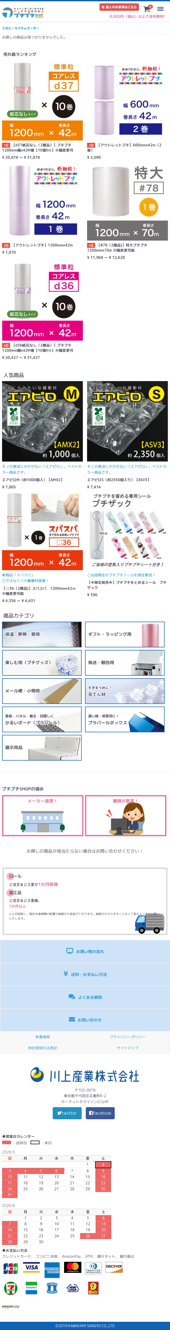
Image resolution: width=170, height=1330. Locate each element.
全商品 (6, 28)
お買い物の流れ (85, 951)
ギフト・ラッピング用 (110, 634)
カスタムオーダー (26, 28)
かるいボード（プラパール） (33, 720)
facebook (100, 1113)
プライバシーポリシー (128, 1036)
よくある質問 (85, 997)
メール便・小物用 (22, 691)
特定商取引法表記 (42, 1047)
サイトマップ (127, 1047)
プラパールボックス (107, 720)
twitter (67, 1113)
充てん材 (100, 691)
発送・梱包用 (101, 662)
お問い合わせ (85, 1019)
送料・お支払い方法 (85, 974)
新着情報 (42, 1036)
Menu (161, 6)
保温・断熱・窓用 (22, 634)
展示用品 (13, 747)
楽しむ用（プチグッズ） (29, 662)
